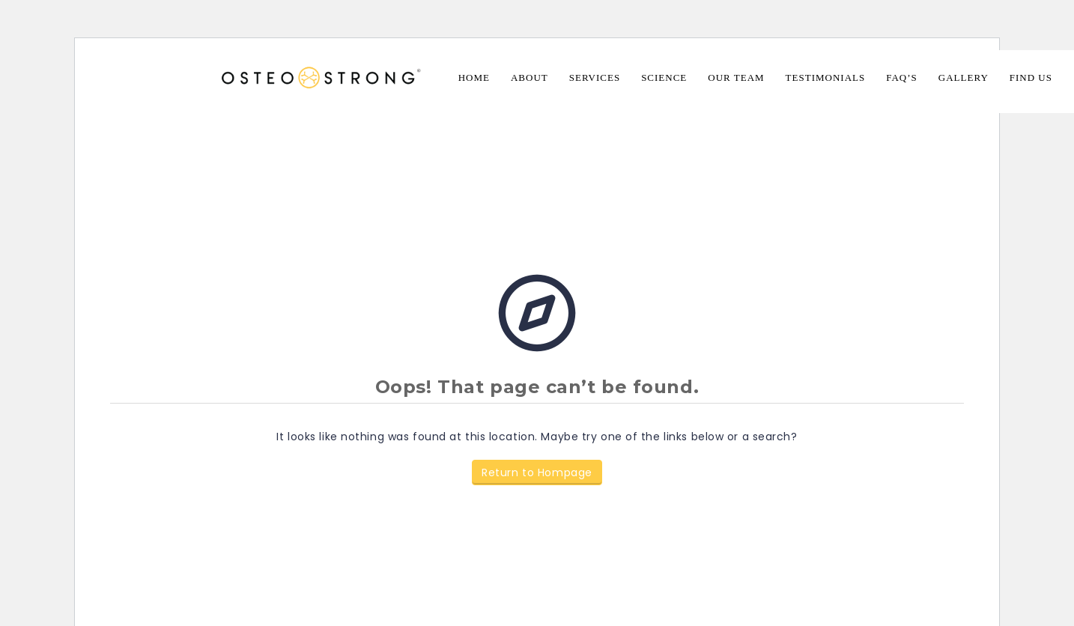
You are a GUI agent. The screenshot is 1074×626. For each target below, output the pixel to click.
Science (664, 77)
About (529, 77)
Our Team (736, 77)
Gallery (963, 77)
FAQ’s (901, 77)
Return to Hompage (537, 472)
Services (594, 77)
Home (474, 77)
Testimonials (826, 77)
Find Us (1031, 77)
